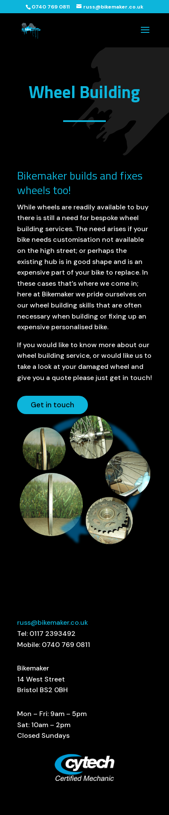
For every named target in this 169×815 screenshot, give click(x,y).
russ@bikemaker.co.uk (52, 622)
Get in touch (52, 404)
